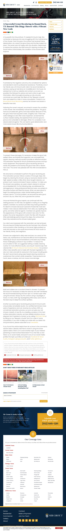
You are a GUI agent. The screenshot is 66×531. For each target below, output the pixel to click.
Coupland (8, 501)
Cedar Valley (9, 476)
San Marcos (37, 461)
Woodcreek (50, 461)
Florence (22, 493)
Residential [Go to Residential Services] (27, 5)
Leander (22, 484)
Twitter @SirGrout (36, 339)
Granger (22, 497)
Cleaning (17, 359)
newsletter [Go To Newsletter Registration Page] (34, 322)
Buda (7, 459)
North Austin (37, 472)
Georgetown (23, 495)
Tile (11, 359)
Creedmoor (9, 482)
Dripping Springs (24, 457)
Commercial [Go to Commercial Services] (35, 5)
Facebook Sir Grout (11, 355)
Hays (21, 459)
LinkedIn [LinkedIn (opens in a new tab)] (33, 520)
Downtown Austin (10, 488)
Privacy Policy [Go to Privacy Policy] (43, 527)
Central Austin (9, 478)
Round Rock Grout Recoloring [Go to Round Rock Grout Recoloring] (13, 101)
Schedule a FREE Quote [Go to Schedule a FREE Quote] (45, 2)
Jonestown (22, 478)
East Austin (22, 470)
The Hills (50, 472)
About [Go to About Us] (46, 5)
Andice (8, 493)
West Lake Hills (51, 480)
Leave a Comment (9, 393)
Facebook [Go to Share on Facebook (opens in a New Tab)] (7, 32)
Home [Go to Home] (4, 21)
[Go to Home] (12, 4)
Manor (21, 488)
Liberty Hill (36, 495)
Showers (24, 361)
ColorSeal (6, 361)
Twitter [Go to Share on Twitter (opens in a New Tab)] (8, 32)
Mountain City (37, 457)
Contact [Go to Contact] (60, 5)
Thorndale (50, 493)
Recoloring (23, 359)
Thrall (49, 495)
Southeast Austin (38, 482)
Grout (13, 359)
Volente (49, 474)
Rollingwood (37, 478)
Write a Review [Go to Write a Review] (33, 2)
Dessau (8, 486)
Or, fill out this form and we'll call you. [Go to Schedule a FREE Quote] (50, 426)
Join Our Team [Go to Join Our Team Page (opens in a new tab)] (24, 516)
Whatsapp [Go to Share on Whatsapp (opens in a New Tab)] (9, 32)
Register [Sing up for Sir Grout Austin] (9, 401)
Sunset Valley (37, 488)
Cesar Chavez (9, 466)
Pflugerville (36, 474)
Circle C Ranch (9, 480)
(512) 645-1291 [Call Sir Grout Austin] (58, 2)
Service (51, 26)
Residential (12, 361)
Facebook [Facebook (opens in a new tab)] (23, 520)
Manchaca (22, 486)
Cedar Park (9, 499)
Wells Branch (51, 478)
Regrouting (33, 359)
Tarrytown (50, 470)
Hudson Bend (23, 474)
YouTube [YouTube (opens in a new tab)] (30, 520)
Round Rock (37, 497)
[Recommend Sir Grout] (56, 64)
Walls (20, 361)
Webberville (50, 476)
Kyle (21, 461)
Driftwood (8, 461)
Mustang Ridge (37, 470)
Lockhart (8, 448)
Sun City (36, 499)
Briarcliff (8, 474)
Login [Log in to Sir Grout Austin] (4, 401)
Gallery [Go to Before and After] (42, 5)
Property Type (53, 24)
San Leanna (37, 480)
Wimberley (50, 459)
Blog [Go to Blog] (8, 21)
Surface (51, 29)
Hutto (21, 476)
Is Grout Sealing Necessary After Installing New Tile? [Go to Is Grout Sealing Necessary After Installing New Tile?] (23, 386)
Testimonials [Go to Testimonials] (53, 5)
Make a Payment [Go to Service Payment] (25, 514)
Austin (7, 457)
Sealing (28, 359)
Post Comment (43, 401)
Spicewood (36, 486)
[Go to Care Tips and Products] (56, 43)
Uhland (49, 457)
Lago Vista (22, 480)
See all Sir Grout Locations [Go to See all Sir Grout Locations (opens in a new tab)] (26, 504)
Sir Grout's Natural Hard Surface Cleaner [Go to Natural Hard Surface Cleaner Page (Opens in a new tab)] (25, 248)
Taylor (35, 501)
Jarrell (21, 501)
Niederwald (36, 459)
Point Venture (37, 476)
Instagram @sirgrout (25, 355)
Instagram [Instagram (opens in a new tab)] (20, 520)
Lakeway (22, 482)
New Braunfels (9, 452)
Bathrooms (29, 361)
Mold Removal (40, 359)
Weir (49, 499)
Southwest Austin (38, 484)
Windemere (50, 482)
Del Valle (8, 484)
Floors (16, 361)
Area (50, 21)
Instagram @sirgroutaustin (17, 339)
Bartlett (8, 497)
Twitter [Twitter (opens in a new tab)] (26, 520)
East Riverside (23, 472)
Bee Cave (8, 472)
